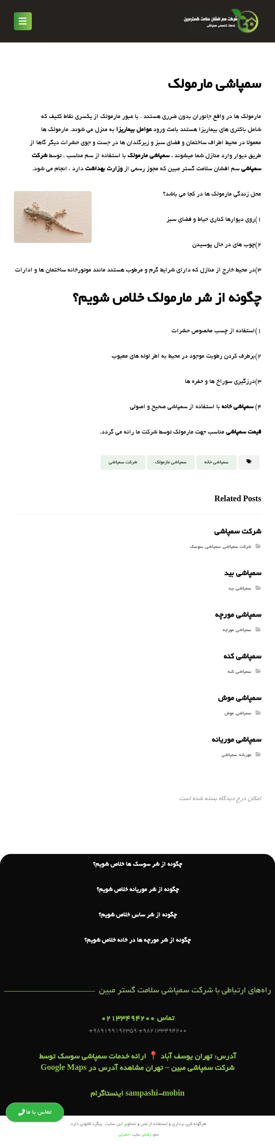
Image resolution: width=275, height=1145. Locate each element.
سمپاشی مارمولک (171, 462)
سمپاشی (213, 547)
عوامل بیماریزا (134, 130)
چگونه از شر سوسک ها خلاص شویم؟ (137, 865)
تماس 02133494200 (137, 1020)
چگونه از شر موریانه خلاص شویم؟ (138, 890)
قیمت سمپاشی (243, 432)
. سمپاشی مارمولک (150, 156)
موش (229, 713)
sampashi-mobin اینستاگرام (137, 1096)
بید (231, 588)
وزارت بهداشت (104, 169)
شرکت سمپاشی (123, 462)
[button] (23, 21)
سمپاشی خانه (237, 407)
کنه (231, 671)
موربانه (245, 755)
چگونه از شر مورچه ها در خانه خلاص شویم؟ (137, 941)
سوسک (196, 547)
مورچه (228, 630)
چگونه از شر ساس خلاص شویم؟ (138, 916)
